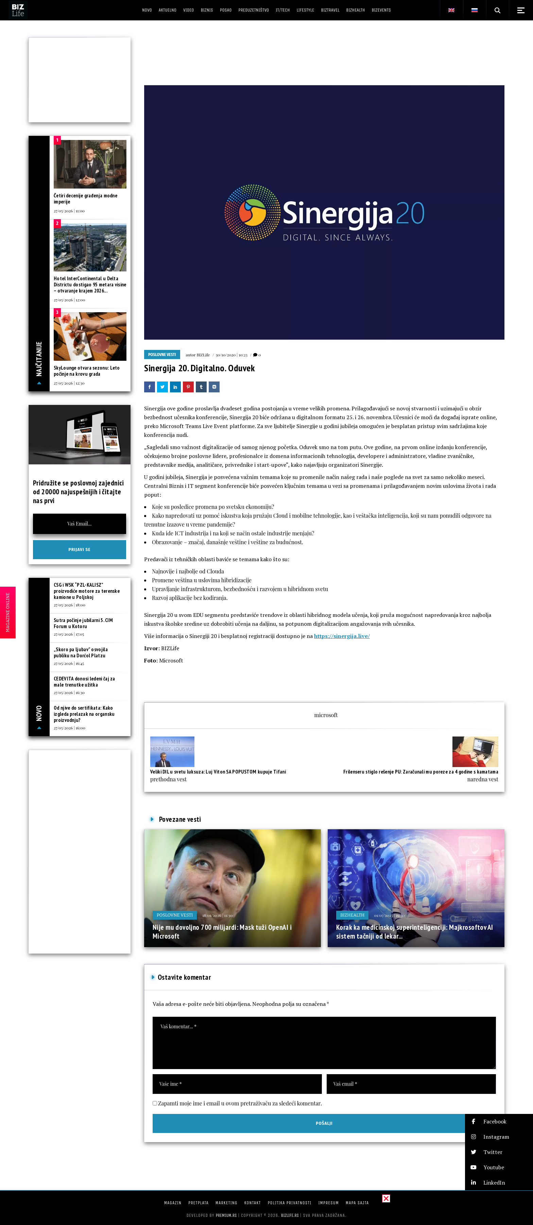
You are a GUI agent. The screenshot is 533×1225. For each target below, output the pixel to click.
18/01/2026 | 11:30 (217, 915)
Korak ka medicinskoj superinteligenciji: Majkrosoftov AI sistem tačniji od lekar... (414, 932)
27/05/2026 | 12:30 (69, 383)
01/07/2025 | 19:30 (389, 915)
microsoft (326, 714)
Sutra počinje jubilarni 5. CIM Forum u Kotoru (83, 623)
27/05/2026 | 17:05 (69, 634)
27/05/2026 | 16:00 (69, 727)
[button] (499, 1121)
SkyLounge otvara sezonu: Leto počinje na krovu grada (87, 371)
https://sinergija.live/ (342, 636)
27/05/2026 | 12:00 (69, 299)
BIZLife (203, 354)
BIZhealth (352, 915)
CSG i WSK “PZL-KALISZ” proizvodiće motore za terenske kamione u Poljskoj (87, 591)
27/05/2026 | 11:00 (69, 210)
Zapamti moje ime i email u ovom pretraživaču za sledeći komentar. (240, 1103)
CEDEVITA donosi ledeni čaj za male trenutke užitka (84, 681)
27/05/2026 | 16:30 (69, 692)
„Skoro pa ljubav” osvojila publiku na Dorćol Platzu (81, 652)
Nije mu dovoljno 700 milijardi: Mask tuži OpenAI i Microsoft (222, 932)
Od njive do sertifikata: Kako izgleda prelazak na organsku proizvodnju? (84, 714)
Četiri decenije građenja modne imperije (85, 198)
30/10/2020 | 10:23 (231, 354)
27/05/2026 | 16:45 (69, 663)
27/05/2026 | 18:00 (69, 604)
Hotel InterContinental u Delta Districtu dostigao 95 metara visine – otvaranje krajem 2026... (90, 284)
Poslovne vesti (162, 354)
